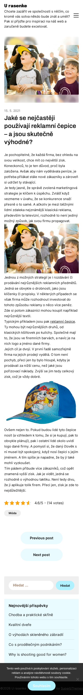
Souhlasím (41, 686)
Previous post (41, 538)
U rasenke (15, 6)
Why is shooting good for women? (37, 654)
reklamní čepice (62, 322)
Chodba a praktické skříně (31, 615)
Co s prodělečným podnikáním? (35, 644)
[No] (77, 679)
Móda (12, 513)
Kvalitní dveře (20, 624)
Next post (41, 555)
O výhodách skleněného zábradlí (36, 634)
